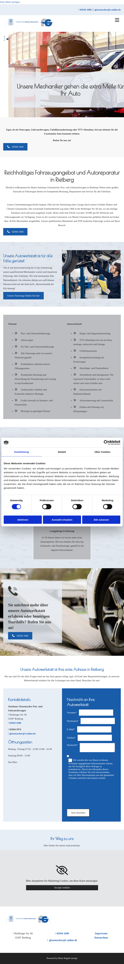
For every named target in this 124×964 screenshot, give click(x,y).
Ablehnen (22, 519)
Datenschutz (101, 937)
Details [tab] (62, 452)
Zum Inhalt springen (10, 2)
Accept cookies (62, 887)
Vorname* (72, 712)
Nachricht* (72, 745)
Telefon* (71, 737)
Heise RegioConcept (67, 958)
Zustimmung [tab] (21, 452)
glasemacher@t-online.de (108, 9)
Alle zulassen (101, 519)
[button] (15, 146)
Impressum (101, 933)
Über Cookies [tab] (102, 452)
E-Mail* (71, 729)
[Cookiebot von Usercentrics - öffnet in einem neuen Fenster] (106, 442)
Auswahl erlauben (62, 519)
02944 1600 (85, 9)
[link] (62, 870)
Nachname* (72, 721)
